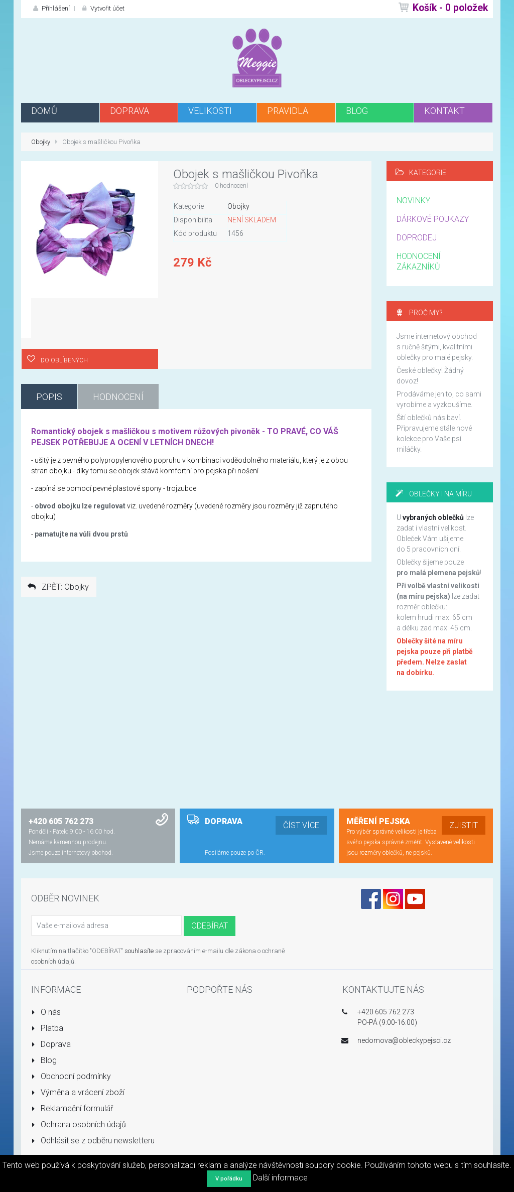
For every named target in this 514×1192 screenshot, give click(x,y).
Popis (49, 396)
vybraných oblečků (433, 517)
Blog (44, 1060)
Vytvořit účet (102, 8)
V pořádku (228, 1178)
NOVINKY (413, 200)
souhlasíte (139, 951)
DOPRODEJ (417, 237)
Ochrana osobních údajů (78, 1124)
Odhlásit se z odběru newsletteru (93, 1140)
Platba (47, 1028)
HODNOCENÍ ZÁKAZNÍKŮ (419, 261)
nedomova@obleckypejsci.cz (404, 1040)
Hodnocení (118, 396)
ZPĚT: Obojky (57, 587)
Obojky (40, 142)
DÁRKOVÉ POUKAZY (433, 219)
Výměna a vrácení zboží (77, 1092)
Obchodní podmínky (71, 1076)
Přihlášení (50, 8)
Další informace (280, 1177)
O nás (46, 1012)
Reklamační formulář (72, 1108)
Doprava (51, 1044)
